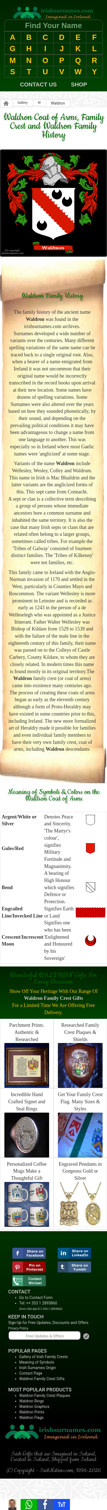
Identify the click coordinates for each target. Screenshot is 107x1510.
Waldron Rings (31, 1401)
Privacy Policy (18, 1328)
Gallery (23, 103)
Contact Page (30, 1373)
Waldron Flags (31, 1417)
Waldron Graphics (34, 1406)
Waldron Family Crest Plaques (44, 1395)
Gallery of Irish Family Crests (43, 1357)
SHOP (79, 84)
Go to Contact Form (36, 1297)
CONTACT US (38, 84)
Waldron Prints (31, 1412)
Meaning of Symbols (36, 1362)
